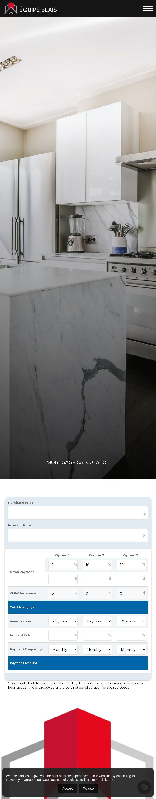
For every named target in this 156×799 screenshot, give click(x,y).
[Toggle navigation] (148, 8)
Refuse (88, 788)
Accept (67, 788)
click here (107, 780)
